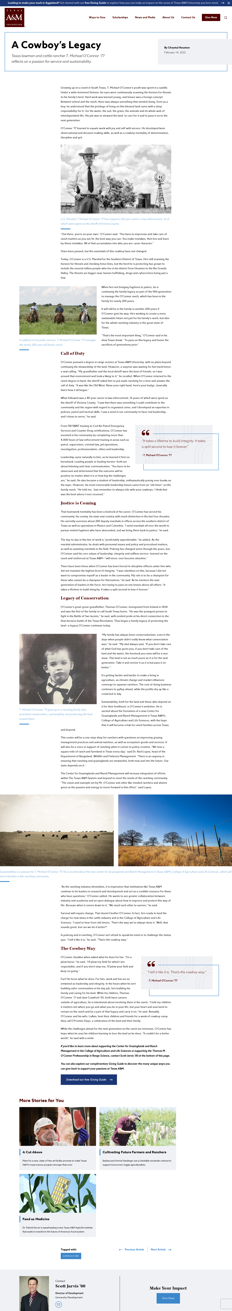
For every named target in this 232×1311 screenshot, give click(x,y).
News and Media (145, 17)
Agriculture (71, 1197)
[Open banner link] (116, 3)
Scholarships (120, 17)
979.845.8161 (123, 1288)
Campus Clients (168, 1302)
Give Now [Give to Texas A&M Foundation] (218, 1275)
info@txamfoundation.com (124, 1292)
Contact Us (188, 17)
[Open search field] (225, 17)
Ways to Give (97, 17)
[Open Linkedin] (219, 1284)
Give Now (211, 17)
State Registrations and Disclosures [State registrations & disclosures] (111, 1302)
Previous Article (131, 1191)
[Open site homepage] (15, 17)
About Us (168, 17)
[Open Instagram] (206, 1284)
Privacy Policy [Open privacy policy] (138, 1302)
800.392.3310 (149, 1288)
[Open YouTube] (225, 1284)
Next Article (161, 1191)
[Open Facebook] (213, 1284)
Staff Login (153, 1302)
